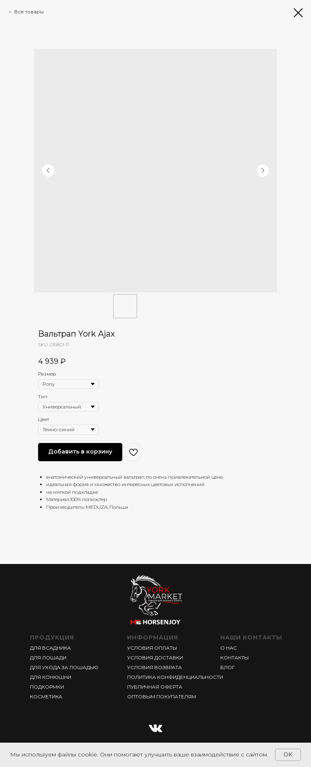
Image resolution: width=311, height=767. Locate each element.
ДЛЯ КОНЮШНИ (50, 677)
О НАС (228, 648)
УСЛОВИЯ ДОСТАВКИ (155, 658)
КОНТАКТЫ (234, 658)
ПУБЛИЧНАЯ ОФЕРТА (154, 687)
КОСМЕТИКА (46, 697)
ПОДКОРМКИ (47, 687)
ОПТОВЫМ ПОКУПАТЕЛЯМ (161, 697)
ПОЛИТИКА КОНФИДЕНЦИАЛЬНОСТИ (175, 677)
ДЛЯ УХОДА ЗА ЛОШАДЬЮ (64, 667)
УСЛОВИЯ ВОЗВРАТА (154, 667)
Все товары (29, 12)
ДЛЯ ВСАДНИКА (50, 648)
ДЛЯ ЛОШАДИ (48, 658)
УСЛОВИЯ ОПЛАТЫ (152, 648)
